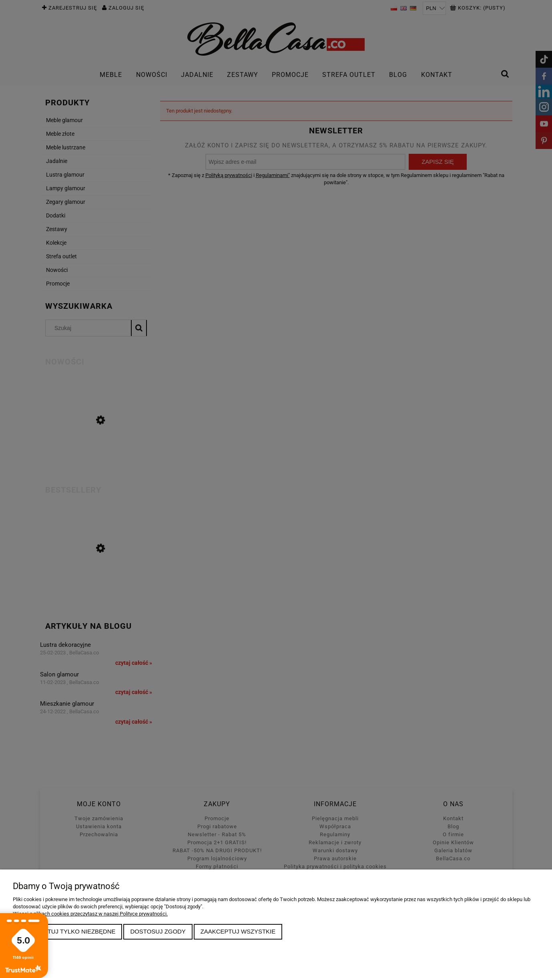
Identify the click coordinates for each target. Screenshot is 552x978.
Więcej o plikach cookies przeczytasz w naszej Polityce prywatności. (90, 914)
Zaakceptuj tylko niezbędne (68, 931)
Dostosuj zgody (157, 931)
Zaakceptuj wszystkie (238, 931)
